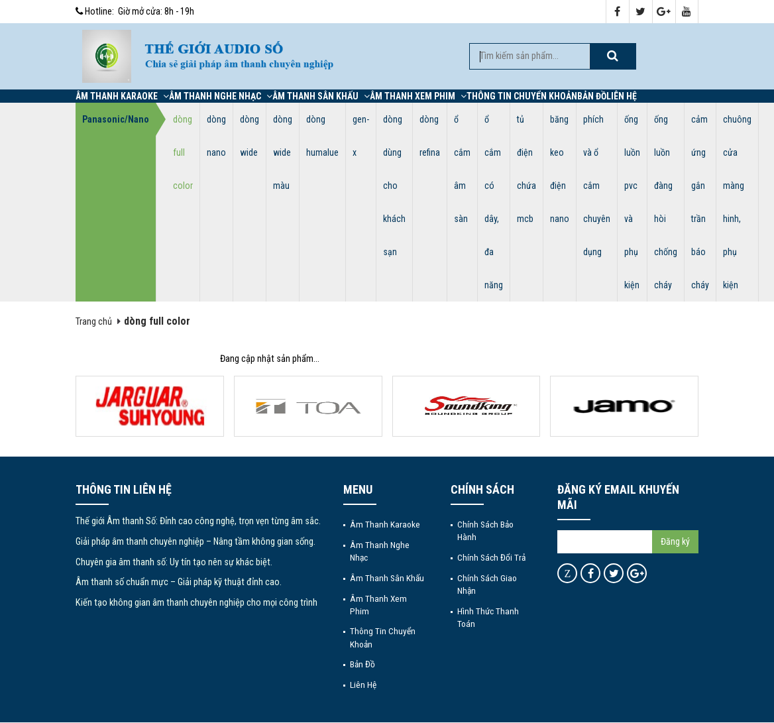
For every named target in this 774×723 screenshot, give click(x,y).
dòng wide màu (282, 152)
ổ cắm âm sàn (462, 169)
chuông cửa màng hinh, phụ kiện (737, 202)
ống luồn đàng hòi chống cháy (665, 202)
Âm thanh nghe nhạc (220, 96)
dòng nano (216, 136)
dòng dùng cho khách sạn (394, 185)
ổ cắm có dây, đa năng (493, 202)
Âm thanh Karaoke (122, 96)
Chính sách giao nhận (487, 584)
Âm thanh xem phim (418, 96)
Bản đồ (591, 96)
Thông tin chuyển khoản (522, 96)
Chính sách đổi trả (491, 557)
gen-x (361, 136)
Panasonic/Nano (115, 119)
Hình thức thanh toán (488, 617)
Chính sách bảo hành (485, 530)
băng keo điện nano (559, 169)
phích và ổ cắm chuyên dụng (596, 185)
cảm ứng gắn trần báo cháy (700, 202)
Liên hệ (621, 96)
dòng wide (249, 136)
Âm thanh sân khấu (321, 96)
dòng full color (183, 152)
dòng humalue (322, 136)
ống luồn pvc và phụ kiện (632, 202)
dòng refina (429, 136)
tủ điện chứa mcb (526, 169)
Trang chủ (94, 321)
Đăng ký (675, 541)
